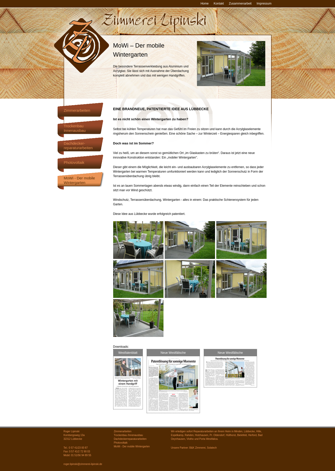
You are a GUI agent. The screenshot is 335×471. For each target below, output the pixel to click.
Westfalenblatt (128, 353)
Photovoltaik (74, 162)
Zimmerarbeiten (77, 110)
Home (204, 3)
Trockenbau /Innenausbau (128, 435)
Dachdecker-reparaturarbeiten (78, 145)
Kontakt (219, 3)
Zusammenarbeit (240, 3)
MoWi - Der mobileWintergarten (79, 180)
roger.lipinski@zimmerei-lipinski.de (83, 464)
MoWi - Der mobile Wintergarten (132, 446)
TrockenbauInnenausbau (75, 128)
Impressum (264, 3)
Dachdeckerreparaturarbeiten (130, 439)
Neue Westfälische (173, 353)
